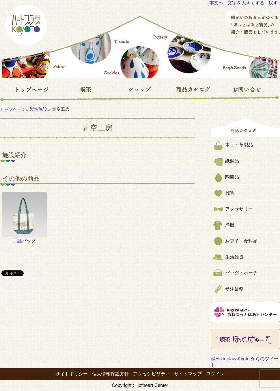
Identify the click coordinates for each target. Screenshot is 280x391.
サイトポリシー (71, 373)
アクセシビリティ (151, 373)
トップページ (13, 109)
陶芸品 (232, 176)
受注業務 (234, 289)
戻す (273, 2)
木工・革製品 (239, 144)
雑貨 (229, 192)
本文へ (216, 2)
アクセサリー (239, 208)
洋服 (229, 224)
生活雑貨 (234, 256)
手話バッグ (24, 217)
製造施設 (38, 109)
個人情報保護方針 (110, 373)
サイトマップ (188, 373)
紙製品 (232, 160)
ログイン (215, 373)
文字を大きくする (245, 2)
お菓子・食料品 (241, 241)
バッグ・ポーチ (241, 272)
